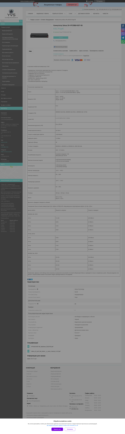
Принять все (57, 429)
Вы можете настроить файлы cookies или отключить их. (62, 425)
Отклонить (70, 429)
